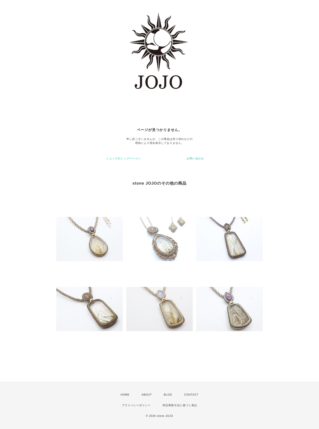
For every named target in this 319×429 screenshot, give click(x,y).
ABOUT (147, 394)
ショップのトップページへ (123, 158)
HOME (125, 394)
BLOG (168, 394)
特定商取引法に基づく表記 (180, 405)
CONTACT (191, 394)
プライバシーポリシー (136, 405)
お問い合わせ (195, 158)
